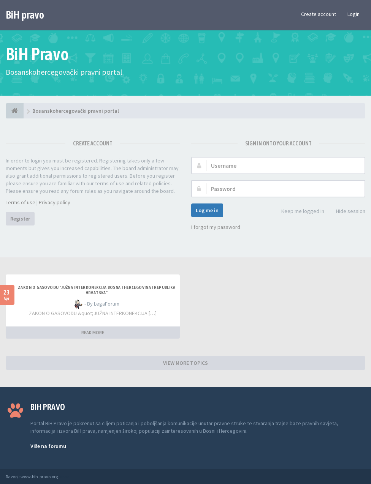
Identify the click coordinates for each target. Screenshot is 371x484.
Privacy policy (54, 202)
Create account (318, 14)
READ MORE (92, 332)
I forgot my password (215, 227)
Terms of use (20, 202)
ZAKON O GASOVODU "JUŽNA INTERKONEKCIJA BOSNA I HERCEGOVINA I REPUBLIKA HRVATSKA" (96, 290)
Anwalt (65, 476)
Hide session (346, 212)
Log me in (207, 210)
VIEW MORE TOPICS (185, 362)
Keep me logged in (298, 212)
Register (20, 218)
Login (353, 14)
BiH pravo (25, 15)
